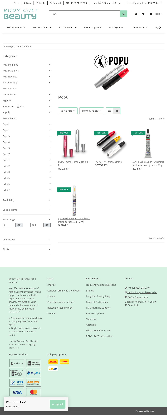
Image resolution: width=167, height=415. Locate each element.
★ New (27, 3)
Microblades (9, 94)
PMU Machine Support (98, 307)
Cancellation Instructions (60, 302)
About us (91, 324)
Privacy (51, 296)
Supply (6, 112)
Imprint (51, 284)
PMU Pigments (10, 64)
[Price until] (37, 225)
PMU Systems (10, 88)
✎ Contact (55, 3)
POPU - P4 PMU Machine (108, 161)
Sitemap (51, 313)
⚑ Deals (40, 3)
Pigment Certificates (97, 302)
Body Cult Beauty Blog (98, 296)
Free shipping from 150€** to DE (144, 3)
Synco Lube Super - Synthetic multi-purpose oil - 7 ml (74, 220)
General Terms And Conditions (64, 290)
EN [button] (14, 3)
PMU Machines (11, 70)
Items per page (90, 110)
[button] (136, 13)
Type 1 (6, 124)
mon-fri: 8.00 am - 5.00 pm (107, 3)
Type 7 (6, 154)
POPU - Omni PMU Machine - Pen (73, 163)
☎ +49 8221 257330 (77, 3)
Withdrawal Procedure (98, 330)
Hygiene (7, 100)
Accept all (58, 403)
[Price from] (9, 225)
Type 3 (6, 136)
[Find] (84, 13)
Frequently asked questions (101, 284)
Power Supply (10, 82)
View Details (13, 406)
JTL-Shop (150, 411)
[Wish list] (143, 13)
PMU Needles (10, 76)
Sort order (66, 110)
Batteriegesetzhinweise (60, 307)
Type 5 (6, 148)
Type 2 (6, 130)
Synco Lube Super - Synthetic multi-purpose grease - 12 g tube (148, 163)
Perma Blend (9, 118)
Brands (90, 290)
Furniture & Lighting (13, 106)
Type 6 (6, 183)
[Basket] (155, 13)
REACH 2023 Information (99, 336)
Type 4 (6, 142)
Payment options (95, 313)
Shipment (91, 319)
